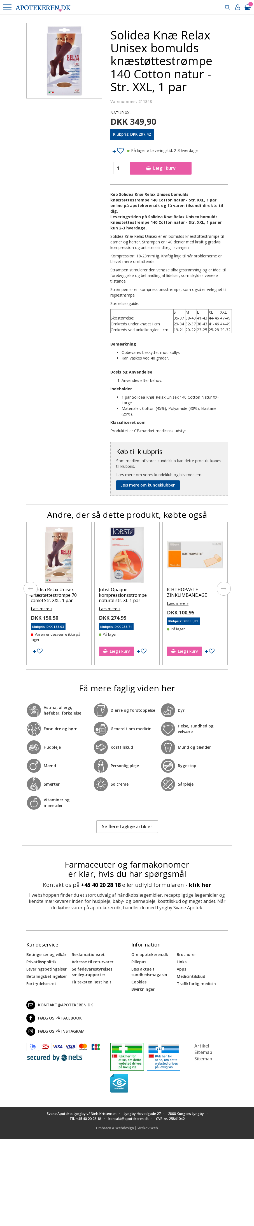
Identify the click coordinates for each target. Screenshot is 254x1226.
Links (182, 961)
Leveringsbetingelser (46, 969)
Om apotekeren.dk (149, 954)
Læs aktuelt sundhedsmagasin (149, 971)
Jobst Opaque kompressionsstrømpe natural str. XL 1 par (123, 594)
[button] (7, 7)
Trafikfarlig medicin (196, 983)
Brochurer (186, 954)
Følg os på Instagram (55, 1031)
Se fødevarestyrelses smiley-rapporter (92, 971)
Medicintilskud (191, 976)
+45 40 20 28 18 (101, 885)
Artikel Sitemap (203, 1049)
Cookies (138, 982)
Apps (181, 969)
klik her (200, 885)
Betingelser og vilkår (46, 954)
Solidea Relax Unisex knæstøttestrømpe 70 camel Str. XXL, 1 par (54, 594)
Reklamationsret (88, 954)
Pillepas (138, 961)
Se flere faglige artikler (127, 826)
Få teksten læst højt (91, 982)
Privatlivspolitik (41, 961)
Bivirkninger (143, 989)
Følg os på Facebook (54, 1018)
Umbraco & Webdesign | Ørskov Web (127, 1128)
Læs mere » (41, 608)
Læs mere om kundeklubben (148, 485)
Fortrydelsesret (41, 983)
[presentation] (31, 589)
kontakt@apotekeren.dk (59, 1004)
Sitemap (203, 1059)
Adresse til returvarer (92, 961)
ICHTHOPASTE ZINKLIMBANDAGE (187, 592)
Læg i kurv (161, 168)
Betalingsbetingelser (46, 976)
